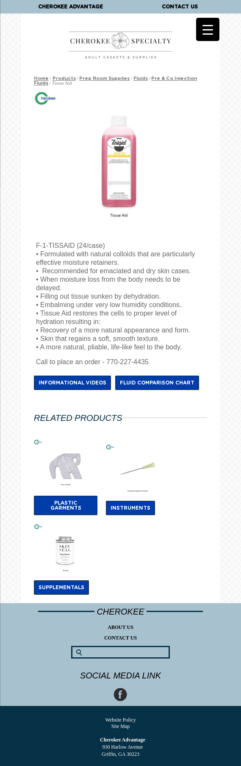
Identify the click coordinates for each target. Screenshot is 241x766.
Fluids (140, 78)
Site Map (120, 726)
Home (41, 78)
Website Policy (120, 720)
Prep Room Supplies (104, 78)
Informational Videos (72, 382)
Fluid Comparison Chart (157, 382)
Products (64, 78)
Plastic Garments (65, 505)
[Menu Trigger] (207, 29)
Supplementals (61, 587)
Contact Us (180, 6)
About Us (120, 627)
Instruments (130, 508)
